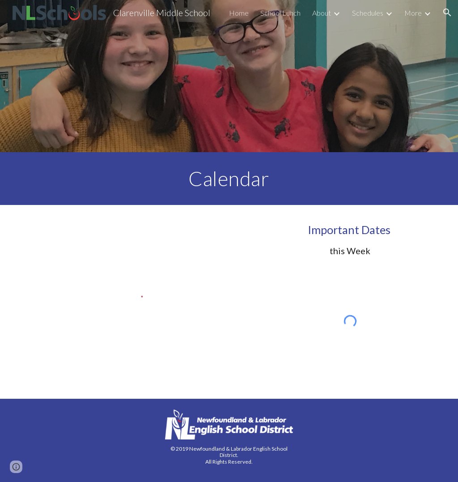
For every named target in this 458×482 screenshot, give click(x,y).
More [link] (413, 13)
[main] (229, 178)
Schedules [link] (367, 13)
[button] (447, 12)
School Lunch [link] (280, 13)
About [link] (321, 13)
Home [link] (239, 13)
